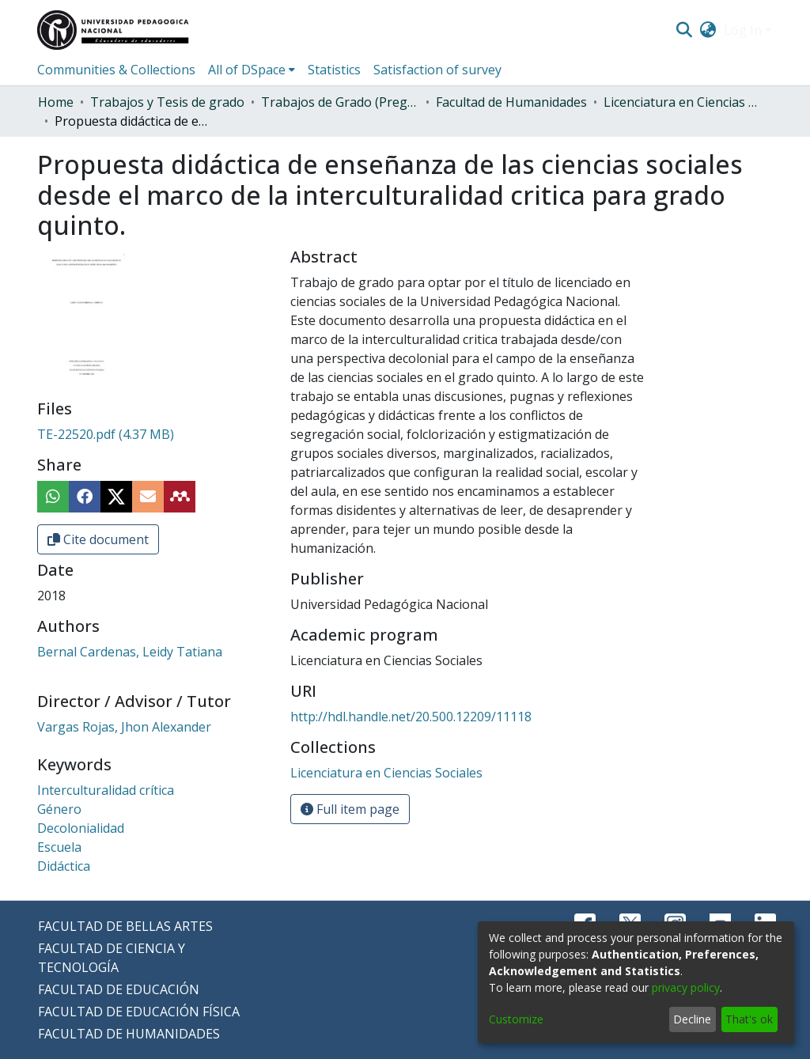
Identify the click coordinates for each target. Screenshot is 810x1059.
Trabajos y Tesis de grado (167, 102)
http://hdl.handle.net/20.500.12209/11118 (411, 716)
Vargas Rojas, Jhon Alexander (124, 727)
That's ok (749, 1019)
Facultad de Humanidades (511, 102)
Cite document (98, 539)
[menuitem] (708, 30)
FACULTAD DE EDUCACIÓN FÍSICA (139, 1011)
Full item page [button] (350, 809)
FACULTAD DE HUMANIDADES (129, 1033)
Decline (692, 1019)
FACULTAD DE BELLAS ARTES (125, 926)
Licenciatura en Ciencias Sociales (683, 102)
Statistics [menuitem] (334, 69)
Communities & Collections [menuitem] (116, 69)
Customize (516, 1019)
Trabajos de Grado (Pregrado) (340, 102)
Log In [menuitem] (743, 30)
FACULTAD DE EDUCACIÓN (118, 989)
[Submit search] (684, 30)
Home (56, 102)
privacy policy (686, 987)
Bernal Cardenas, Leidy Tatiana (129, 651)
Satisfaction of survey (437, 69)
